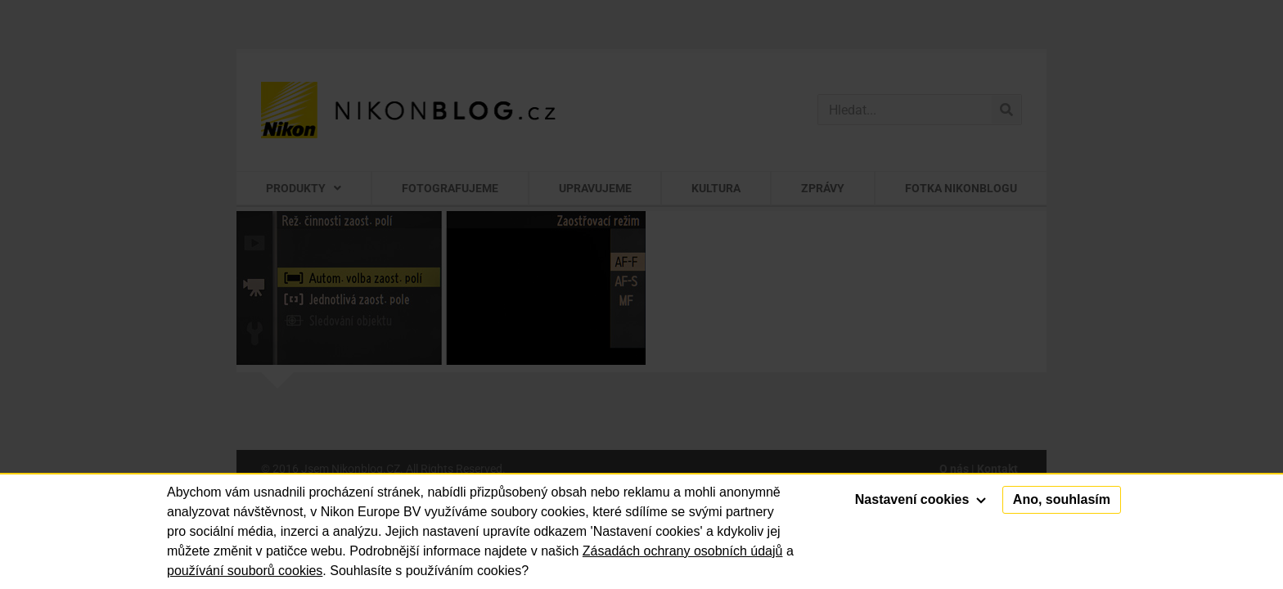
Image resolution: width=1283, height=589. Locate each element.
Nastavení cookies (920, 499)
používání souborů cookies (244, 571)
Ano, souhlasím (1061, 499)
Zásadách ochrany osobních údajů (683, 551)
